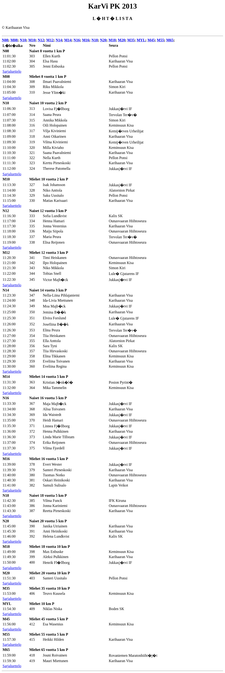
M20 (121, 40)
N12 (41, 40)
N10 (23, 40)
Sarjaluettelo (12, 71)
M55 (160, 40)
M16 (85, 40)
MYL (141, 40)
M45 (151, 40)
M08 (14, 40)
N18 (95, 40)
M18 (112, 40)
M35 (130, 40)
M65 (169, 40)
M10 (31, 40)
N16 (76, 40)
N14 (59, 40)
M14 (67, 40)
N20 (103, 40)
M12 (50, 40)
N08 (5, 40)
